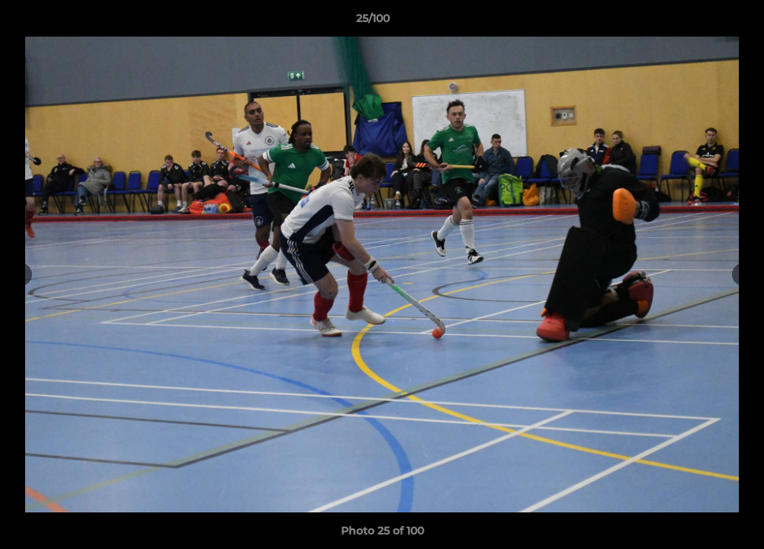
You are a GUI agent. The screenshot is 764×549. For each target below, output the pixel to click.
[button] (700, 22)
